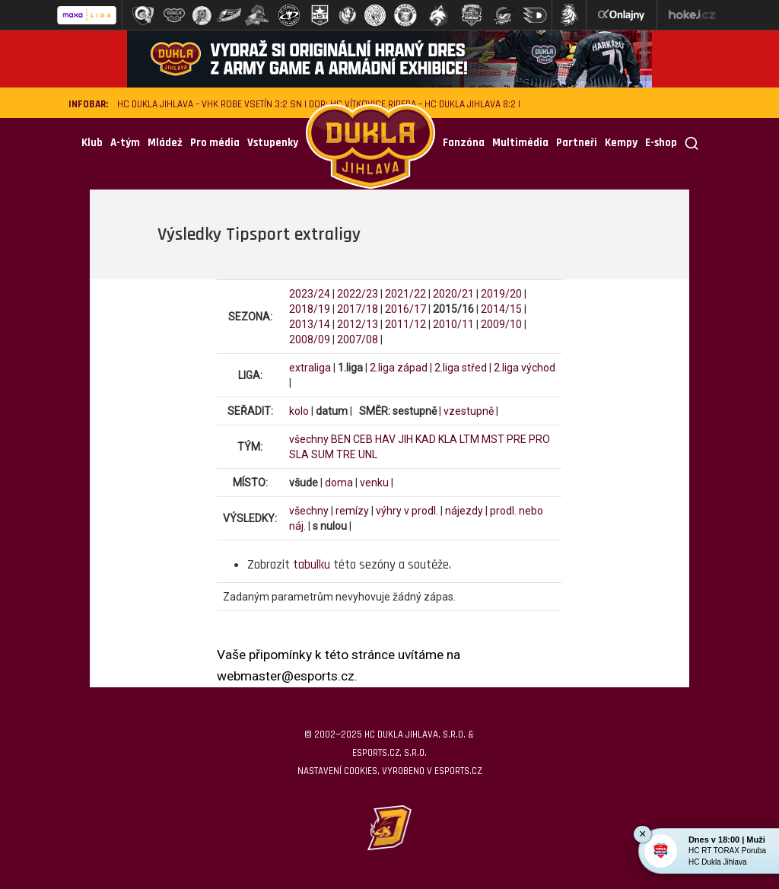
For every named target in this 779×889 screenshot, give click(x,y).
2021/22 (405, 294)
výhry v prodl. (407, 511)
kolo (299, 411)
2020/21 (453, 294)
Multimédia (520, 142)
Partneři (576, 142)
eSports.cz (458, 771)
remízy (352, 511)
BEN (341, 439)
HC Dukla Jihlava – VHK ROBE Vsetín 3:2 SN (209, 104)
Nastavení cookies (337, 771)
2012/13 (357, 324)
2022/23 (357, 294)
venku (374, 482)
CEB (363, 439)
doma (339, 482)
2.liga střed (460, 368)
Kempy (621, 142)
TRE (346, 454)
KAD (425, 439)
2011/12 (405, 324)
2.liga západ (399, 368)
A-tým (125, 142)
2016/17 (405, 309)
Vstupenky (272, 142)
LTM (469, 439)
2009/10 (501, 324)
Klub (92, 142)
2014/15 (501, 309)
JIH (405, 439)
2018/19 (309, 309)
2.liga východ (524, 368)
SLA (299, 454)
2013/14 (309, 324)
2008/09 (309, 339)
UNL (367, 454)
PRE (516, 439)
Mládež (165, 142)
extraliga (310, 368)
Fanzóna (464, 142)
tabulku (311, 564)
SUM (322, 454)
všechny (309, 439)
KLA (447, 439)
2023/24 (309, 294)
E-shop (661, 142)
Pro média (215, 142)
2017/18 (357, 309)
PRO (539, 439)
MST (493, 439)
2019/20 (501, 294)
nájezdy (464, 511)
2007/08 (357, 339)
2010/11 (453, 324)
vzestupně (469, 411)
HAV (385, 439)
